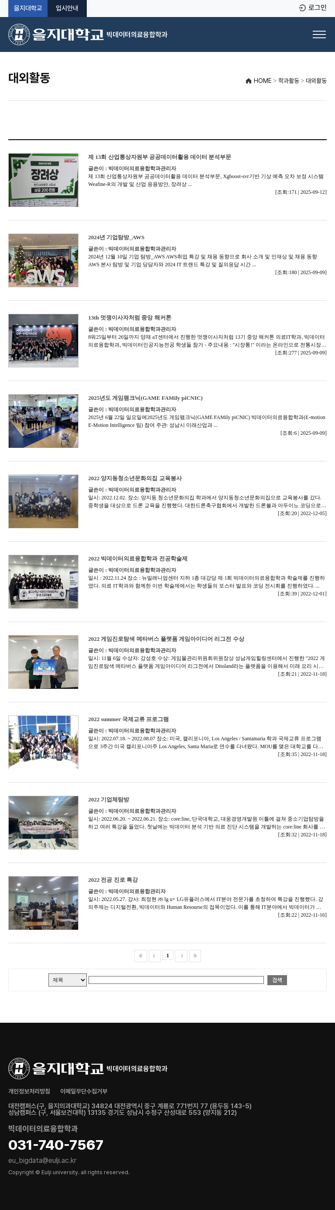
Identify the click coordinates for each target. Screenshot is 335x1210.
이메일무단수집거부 (83, 1091)
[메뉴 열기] (319, 34)
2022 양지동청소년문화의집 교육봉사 (135, 478)
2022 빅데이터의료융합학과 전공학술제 (138, 558)
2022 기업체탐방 (108, 799)
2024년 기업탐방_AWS (116, 237)
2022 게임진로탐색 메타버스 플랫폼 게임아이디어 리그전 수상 (166, 639)
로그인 (317, 8)
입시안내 (67, 8)
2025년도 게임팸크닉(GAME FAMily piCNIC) (145, 398)
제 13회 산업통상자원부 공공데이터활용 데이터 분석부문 (159, 157)
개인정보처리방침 (29, 1091)
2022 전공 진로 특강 (113, 880)
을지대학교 (28, 8)
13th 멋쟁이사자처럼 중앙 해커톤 (129, 317)
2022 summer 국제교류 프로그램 (128, 719)
